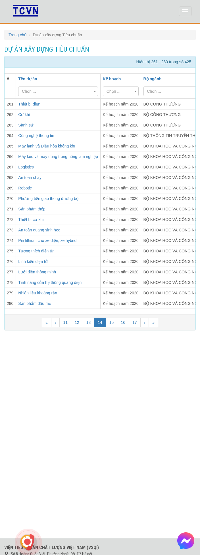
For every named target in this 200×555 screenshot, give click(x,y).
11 (65, 322)
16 (123, 322)
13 (88, 322)
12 (77, 322)
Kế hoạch (112, 79)
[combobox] (58, 91)
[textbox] (56, 91)
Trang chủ (18, 35)
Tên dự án (27, 79)
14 (100, 322)
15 (111, 322)
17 (134, 322)
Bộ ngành (152, 79)
